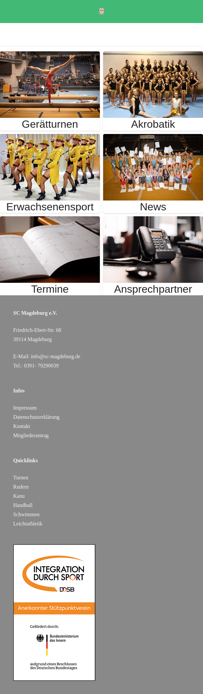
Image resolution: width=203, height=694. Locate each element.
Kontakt (21, 426)
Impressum (25, 408)
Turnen (20, 477)
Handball (23, 505)
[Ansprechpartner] (153, 221)
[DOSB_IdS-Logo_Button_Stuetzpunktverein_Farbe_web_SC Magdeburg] (101, 612)
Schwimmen (26, 514)
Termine (50, 289)
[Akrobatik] (153, 56)
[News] (153, 138)
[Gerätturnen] (50, 56)
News (153, 207)
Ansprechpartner (153, 289)
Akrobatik (153, 124)
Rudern (21, 487)
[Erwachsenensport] (50, 138)
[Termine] (50, 221)
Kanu (19, 496)
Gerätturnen (50, 124)
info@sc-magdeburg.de (55, 356)
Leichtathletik (28, 523)
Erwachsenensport (50, 207)
